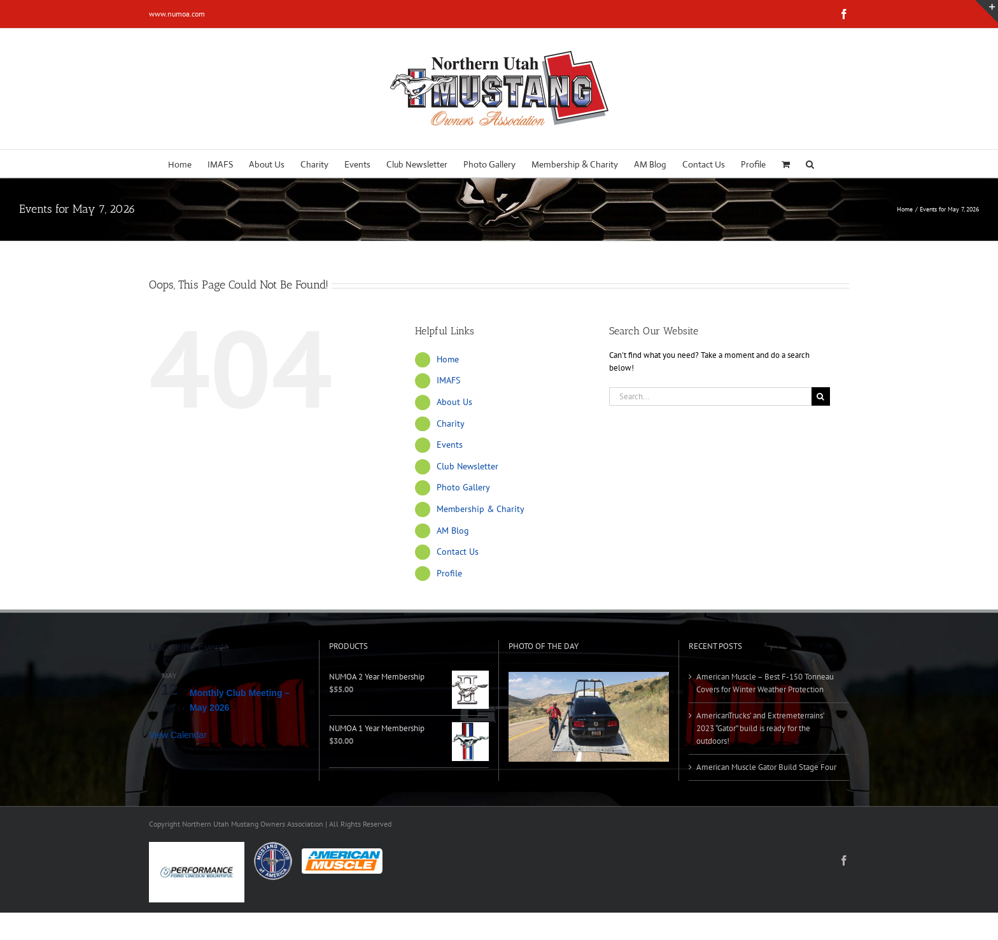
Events (450, 444)
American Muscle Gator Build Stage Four (766, 767)
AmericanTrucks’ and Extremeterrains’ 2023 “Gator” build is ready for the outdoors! (760, 728)
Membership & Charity (480, 509)
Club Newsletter (467, 466)
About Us (454, 402)
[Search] (821, 396)
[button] (810, 163)
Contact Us (458, 551)
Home (448, 359)
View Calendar (178, 735)
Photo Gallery (463, 487)
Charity (451, 423)
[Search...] (710, 396)
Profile (449, 573)
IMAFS (448, 380)
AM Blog (453, 530)
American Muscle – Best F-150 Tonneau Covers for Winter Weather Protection (765, 683)
